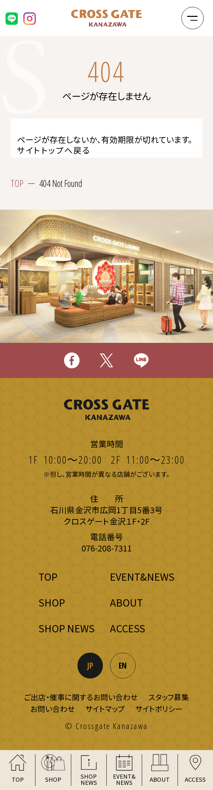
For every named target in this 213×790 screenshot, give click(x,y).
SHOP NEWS (67, 628)
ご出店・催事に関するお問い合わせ (81, 697)
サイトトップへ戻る (54, 150)
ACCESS (127, 628)
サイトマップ (105, 708)
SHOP (52, 602)
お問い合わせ (52, 708)
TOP (17, 183)
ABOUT (126, 602)
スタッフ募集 (168, 697)
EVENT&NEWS (142, 576)
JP (90, 665)
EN (123, 665)
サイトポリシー (159, 708)
